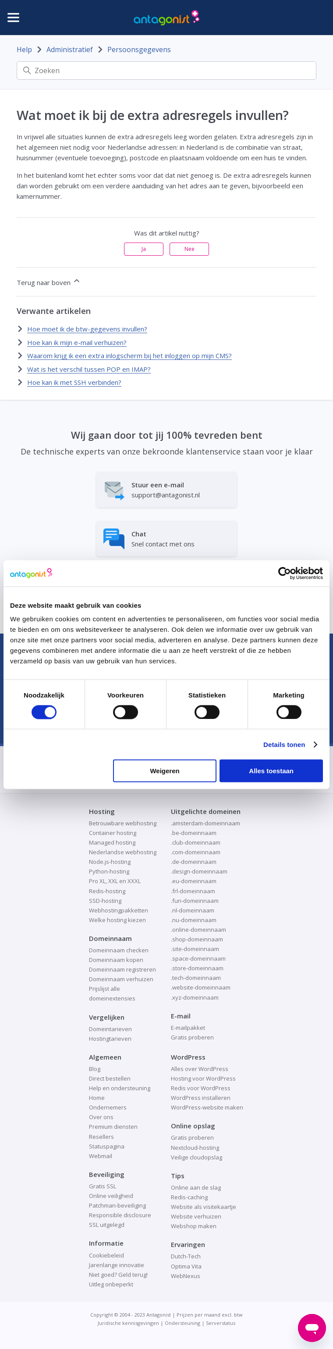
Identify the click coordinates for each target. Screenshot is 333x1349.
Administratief (69, 49)
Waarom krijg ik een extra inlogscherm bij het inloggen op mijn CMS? (129, 355)
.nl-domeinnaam (192, 910)
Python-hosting (109, 871)
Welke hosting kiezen (117, 920)
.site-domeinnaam (195, 949)
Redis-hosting (107, 891)
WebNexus (185, 1276)
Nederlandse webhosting (122, 852)
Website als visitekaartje (203, 1207)
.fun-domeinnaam (195, 901)
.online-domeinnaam (198, 929)
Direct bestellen (110, 1078)
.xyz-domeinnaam (195, 997)
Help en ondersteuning (119, 1088)
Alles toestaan (271, 771)
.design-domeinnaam (199, 871)
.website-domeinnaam (200, 987)
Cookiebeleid (106, 1255)
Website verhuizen (196, 1216)
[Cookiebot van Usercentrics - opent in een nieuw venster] (284, 573)
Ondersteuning (182, 1323)
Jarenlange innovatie (116, 1265)
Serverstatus (220, 1323)
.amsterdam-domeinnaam (205, 823)
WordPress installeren (200, 1098)
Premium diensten (113, 1127)
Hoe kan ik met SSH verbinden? (74, 382)
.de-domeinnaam (193, 862)
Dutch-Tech (186, 1256)
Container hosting (112, 833)
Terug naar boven (49, 281)
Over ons (101, 1117)
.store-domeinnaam (197, 968)
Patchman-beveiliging (117, 1205)
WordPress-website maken (207, 1107)
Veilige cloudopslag (196, 1157)
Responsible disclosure (120, 1215)
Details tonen (284, 744)
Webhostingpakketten (118, 910)
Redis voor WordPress (200, 1088)
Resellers (101, 1137)
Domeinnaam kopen (116, 960)
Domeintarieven (110, 1029)
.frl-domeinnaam (193, 891)
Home (97, 1098)
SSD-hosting (105, 901)
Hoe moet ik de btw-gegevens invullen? (87, 328)
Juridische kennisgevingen (128, 1323)
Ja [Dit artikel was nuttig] (144, 249)
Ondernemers (108, 1107)
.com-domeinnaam (195, 852)
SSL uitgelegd (106, 1225)
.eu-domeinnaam (193, 881)
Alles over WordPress (199, 1069)
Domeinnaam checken (119, 950)
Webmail (100, 1156)
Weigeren (164, 771)
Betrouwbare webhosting (122, 823)
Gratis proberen (192, 1037)
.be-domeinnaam (193, 833)
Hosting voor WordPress (203, 1078)
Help (24, 49)
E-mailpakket (188, 1028)
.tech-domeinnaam (196, 978)
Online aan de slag (196, 1187)
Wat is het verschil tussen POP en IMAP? (89, 369)
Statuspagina (106, 1146)
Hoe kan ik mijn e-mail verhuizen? (77, 342)
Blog (94, 1069)
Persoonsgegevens (139, 49)
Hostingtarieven (110, 1039)
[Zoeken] (166, 70)
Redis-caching (189, 1197)
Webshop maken (193, 1226)
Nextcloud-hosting (195, 1148)
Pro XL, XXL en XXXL (115, 881)
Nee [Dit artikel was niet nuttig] (189, 249)
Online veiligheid (111, 1196)
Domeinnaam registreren (122, 969)
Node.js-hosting (110, 862)
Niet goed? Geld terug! (118, 1275)
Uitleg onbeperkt (111, 1284)
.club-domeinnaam (195, 842)
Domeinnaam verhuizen (121, 979)
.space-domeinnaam (198, 958)
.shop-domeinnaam (197, 939)
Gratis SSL (102, 1186)
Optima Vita (186, 1266)
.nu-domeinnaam (193, 920)
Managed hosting (112, 842)
